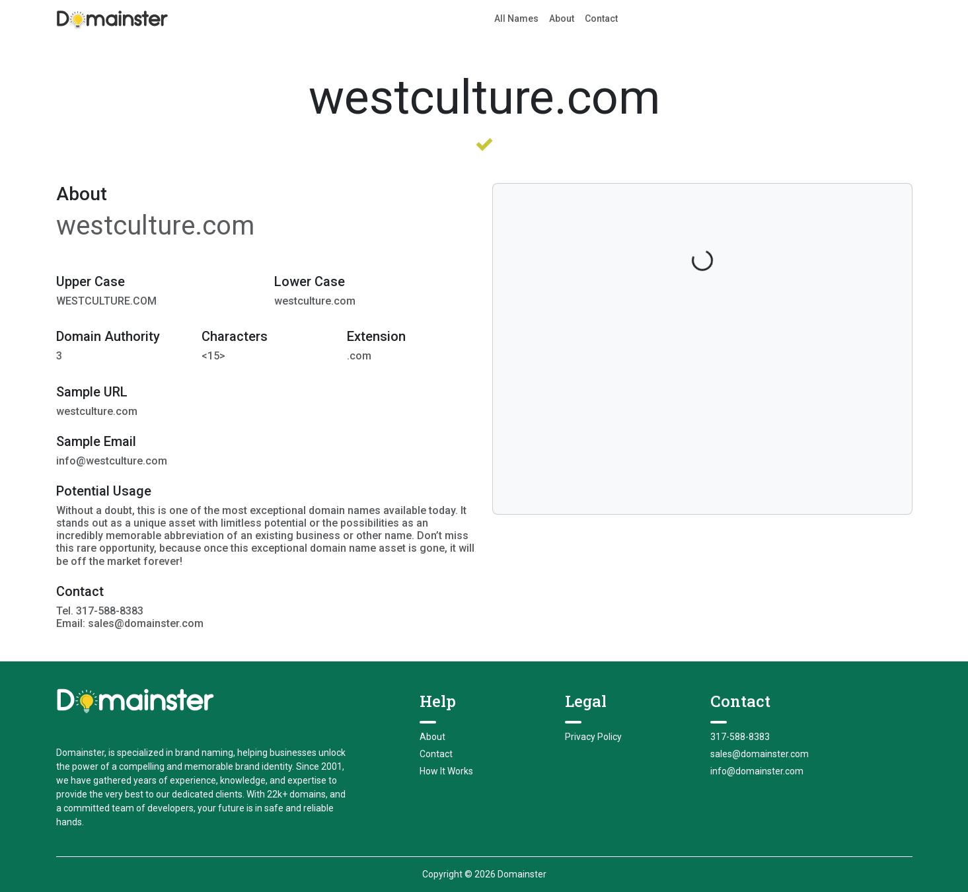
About (561, 18)
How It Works (446, 771)
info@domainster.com (756, 771)
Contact (601, 18)
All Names (516, 18)
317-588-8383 (740, 736)
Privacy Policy (593, 736)
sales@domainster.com (759, 754)
